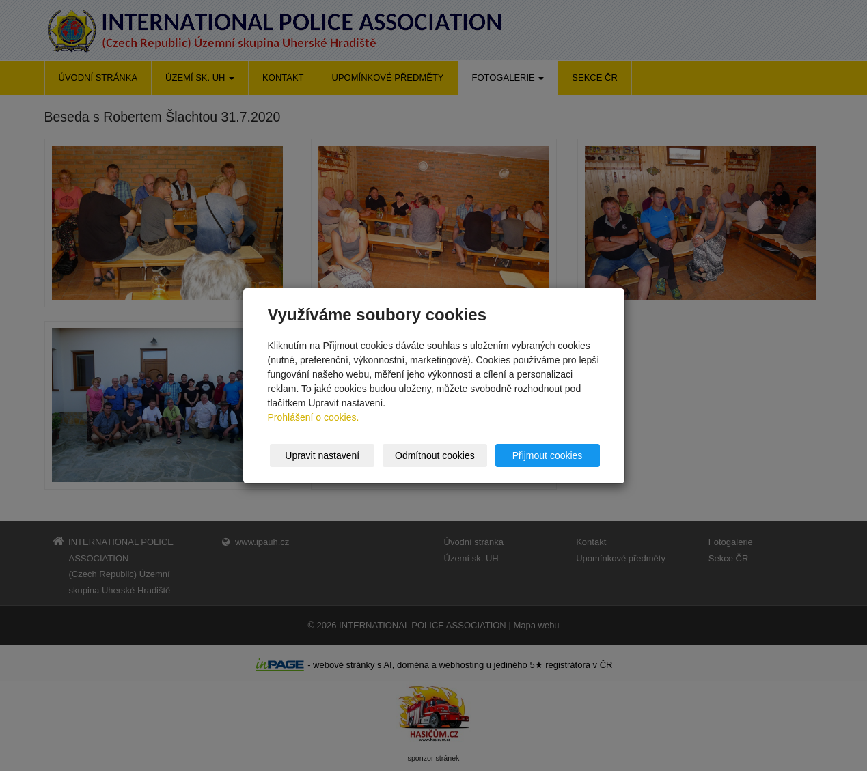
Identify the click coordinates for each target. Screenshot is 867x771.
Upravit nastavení (322, 455)
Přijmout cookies (547, 455)
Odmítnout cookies (435, 455)
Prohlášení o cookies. (313, 417)
